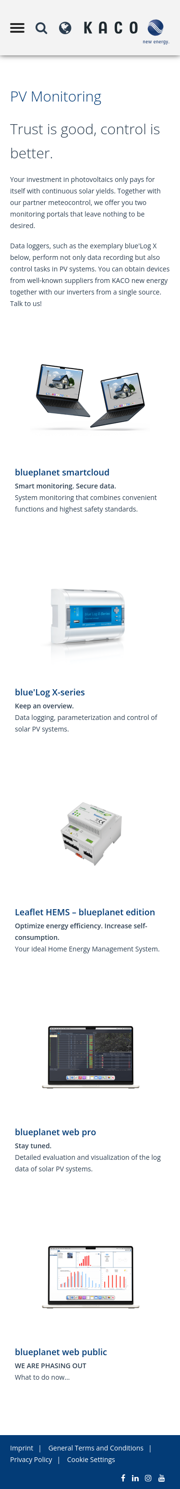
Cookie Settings (91, 1459)
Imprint (21, 1447)
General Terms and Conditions (96, 1447)
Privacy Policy (31, 1459)
